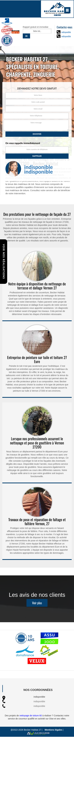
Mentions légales (53, 730)
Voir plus (37, 609)
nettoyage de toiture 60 (30, 715)
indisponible (66, 32)
